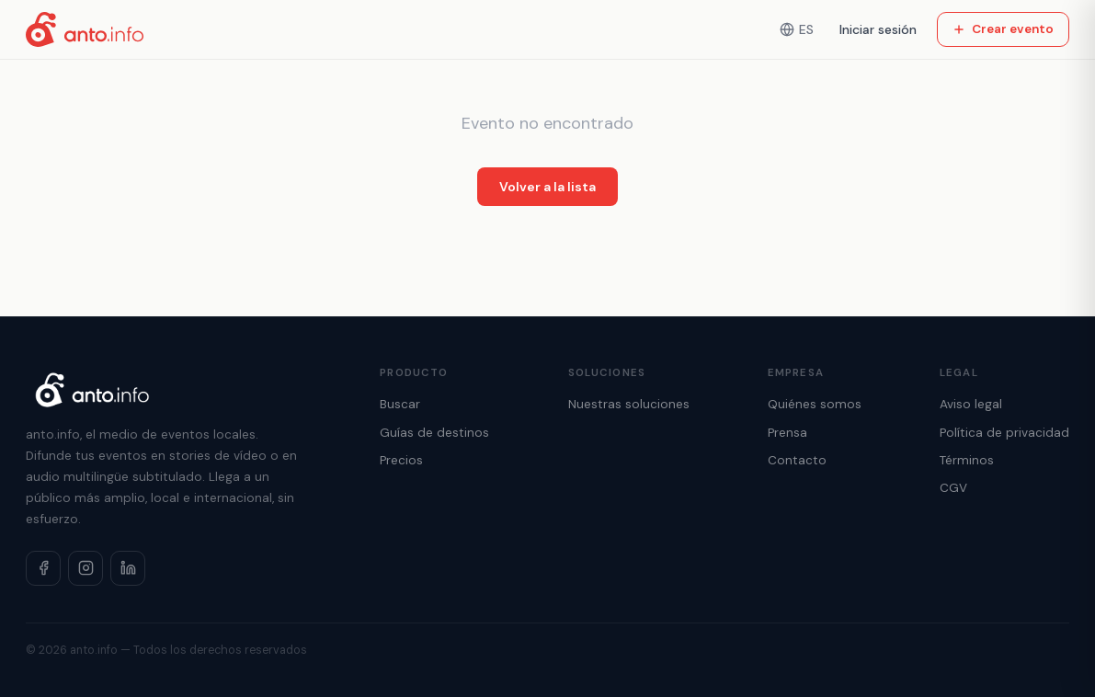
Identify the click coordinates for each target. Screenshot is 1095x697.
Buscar (400, 404)
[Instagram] (85, 568)
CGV (953, 488)
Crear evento (1003, 29)
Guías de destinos (434, 432)
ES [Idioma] (797, 29)
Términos (967, 460)
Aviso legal (971, 404)
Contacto (797, 460)
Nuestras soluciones (629, 404)
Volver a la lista (547, 186)
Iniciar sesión (878, 29)
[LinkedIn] (127, 568)
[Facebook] (43, 568)
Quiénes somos (814, 404)
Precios (401, 460)
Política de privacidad (1004, 432)
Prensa (787, 432)
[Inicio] (84, 29)
